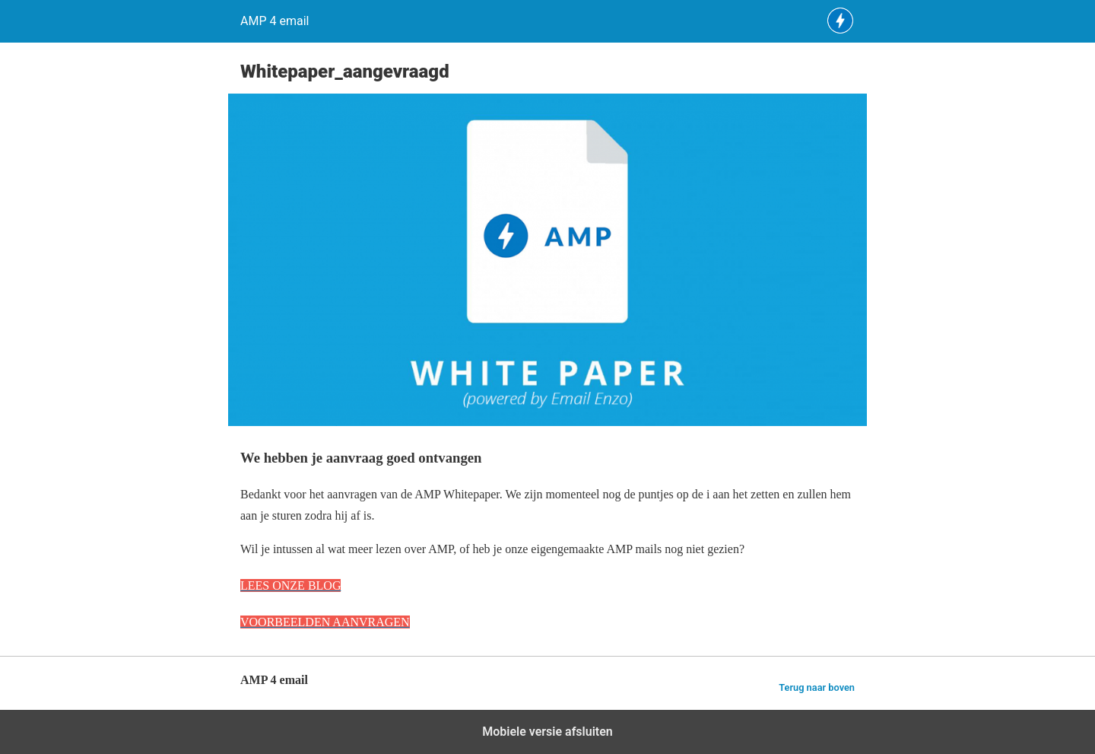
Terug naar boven (817, 687)
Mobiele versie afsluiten (547, 731)
